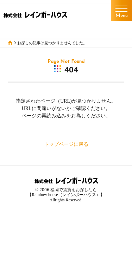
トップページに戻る (66, 144)
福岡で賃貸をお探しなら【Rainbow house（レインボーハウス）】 (65, 192)
